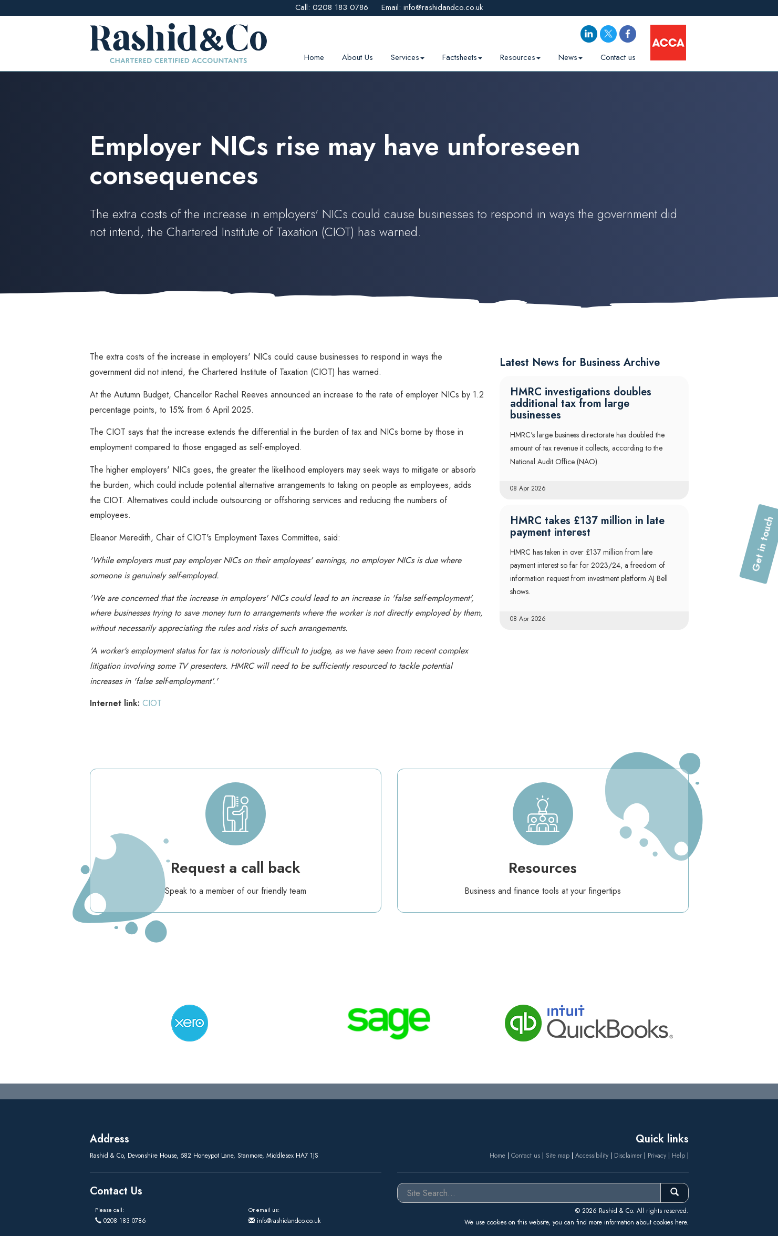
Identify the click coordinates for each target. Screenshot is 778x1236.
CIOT (152, 703)
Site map (557, 1155)
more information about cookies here (638, 1222)
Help (678, 1155)
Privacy (657, 1155)
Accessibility (591, 1155)
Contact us (618, 56)
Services (407, 56)
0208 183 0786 (340, 7)
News (570, 56)
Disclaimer (628, 1155)
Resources (520, 56)
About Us (357, 56)
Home (314, 56)
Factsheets (462, 56)
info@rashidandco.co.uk (443, 7)
